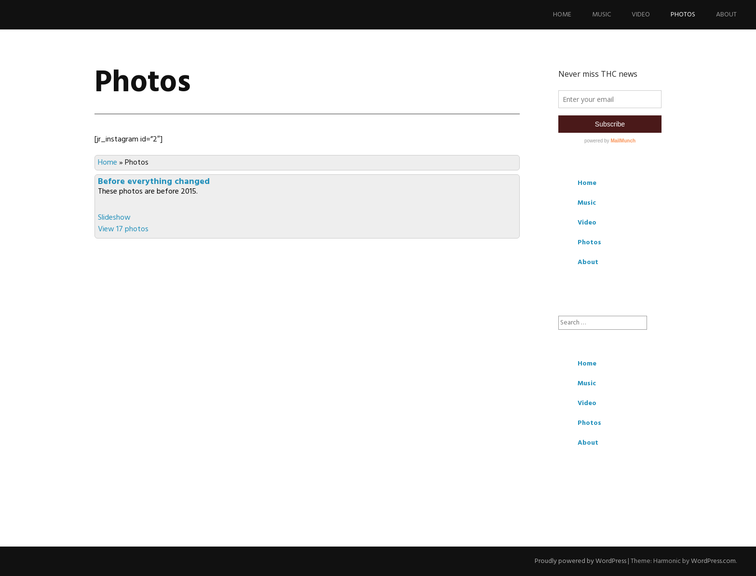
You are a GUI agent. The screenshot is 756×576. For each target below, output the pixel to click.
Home (562, 14)
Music (601, 14)
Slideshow (114, 217)
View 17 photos (123, 229)
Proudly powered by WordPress (580, 561)
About (726, 14)
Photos (683, 14)
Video (641, 14)
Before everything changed (154, 182)
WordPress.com (713, 561)
